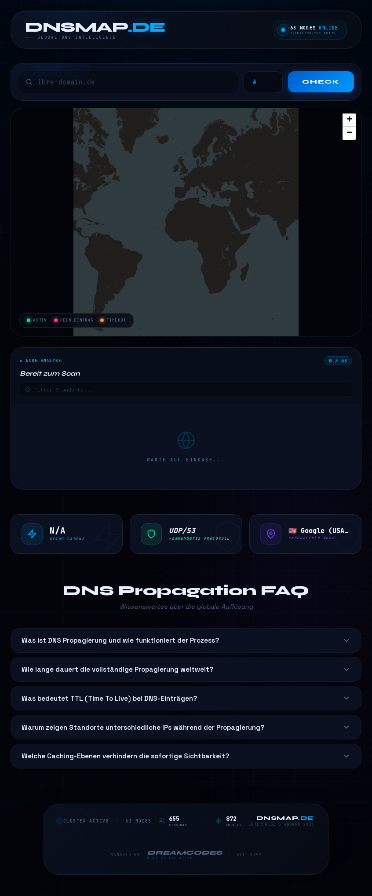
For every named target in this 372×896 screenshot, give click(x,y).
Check (321, 82)
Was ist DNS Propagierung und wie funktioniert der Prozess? (186, 640)
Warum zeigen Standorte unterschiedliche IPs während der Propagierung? (186, 727)
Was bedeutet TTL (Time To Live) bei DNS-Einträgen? (186, 698)
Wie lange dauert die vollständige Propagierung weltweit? (186, 669)
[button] (349, 120)
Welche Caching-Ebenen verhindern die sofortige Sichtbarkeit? (186, 756)
